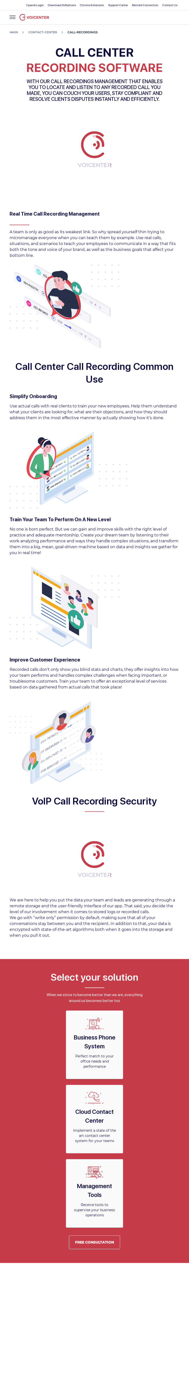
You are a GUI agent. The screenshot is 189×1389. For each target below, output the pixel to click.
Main (14, 32)
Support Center (118, 5)
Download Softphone (62, 5)
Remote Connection (145, 5)
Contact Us (169, 5)
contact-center (42, 32)
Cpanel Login (35, 5)
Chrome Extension (92, 5)
